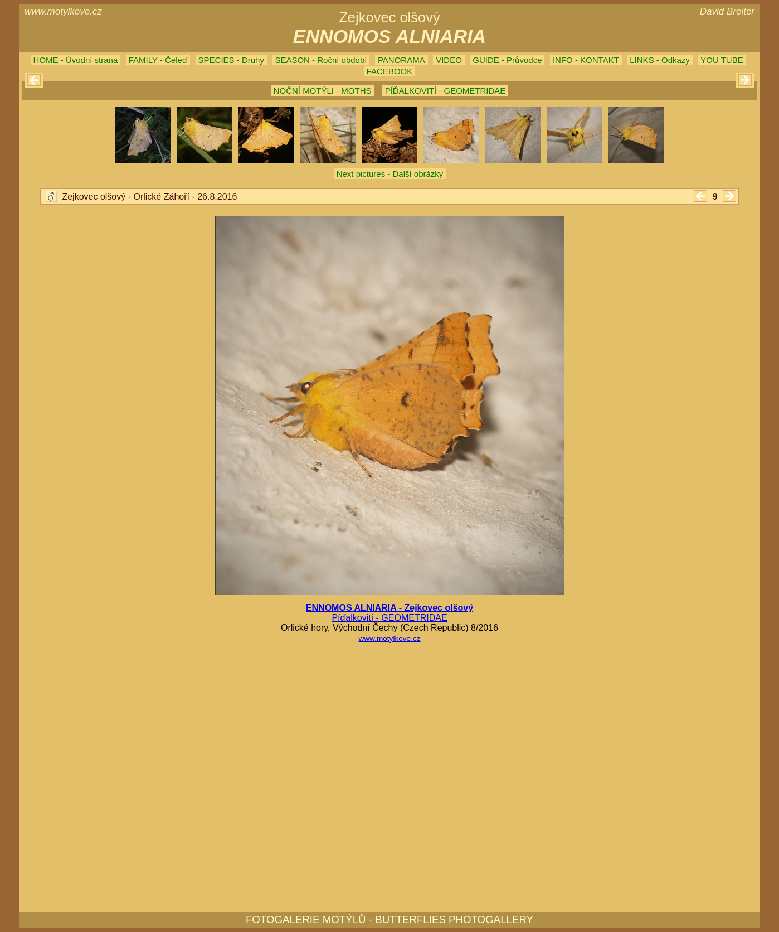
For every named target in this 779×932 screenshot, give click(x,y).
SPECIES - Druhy (231, 60)
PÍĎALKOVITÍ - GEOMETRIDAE (445, 90)
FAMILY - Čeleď (158, 60)
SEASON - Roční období (321, 60)
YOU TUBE (721, 60)
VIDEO (449, 60)
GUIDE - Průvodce (507, 60)
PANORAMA (401, 60)
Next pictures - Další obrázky (390, 173)
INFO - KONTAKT (586, 60)
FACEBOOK (390, 71)
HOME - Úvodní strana (75, 60)
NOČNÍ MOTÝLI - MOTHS (323, 90)
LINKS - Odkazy (660, 60)
